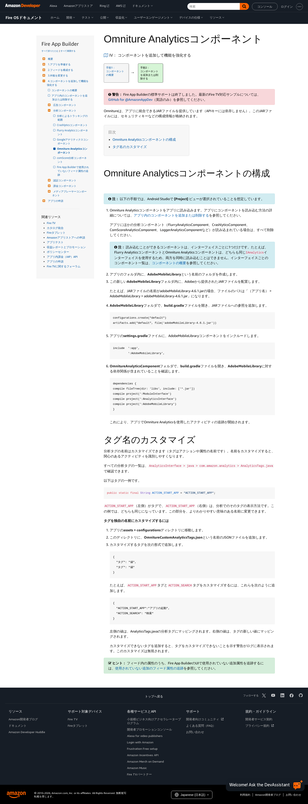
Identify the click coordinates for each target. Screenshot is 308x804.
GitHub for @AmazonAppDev (130, 99)
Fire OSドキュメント (24, 18)
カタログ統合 (55, 228)
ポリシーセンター (58, 251)
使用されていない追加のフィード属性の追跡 (149, 668)
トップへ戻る (154, 696)
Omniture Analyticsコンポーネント (72, 150)
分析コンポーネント (64, 110)
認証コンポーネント (64, 180)
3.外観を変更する (57, 75)
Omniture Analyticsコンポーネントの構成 (144, 139)
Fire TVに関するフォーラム (63, 266)
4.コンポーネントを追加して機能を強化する (68, 83)
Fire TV (51, 223)
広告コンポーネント (64, 105)
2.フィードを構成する (60, 70)
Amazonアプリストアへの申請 (66, 237)
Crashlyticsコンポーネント (73, 125)
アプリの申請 (55, 201)
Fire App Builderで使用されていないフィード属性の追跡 (73, 171)
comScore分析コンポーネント (72, 160)
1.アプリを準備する (59, 64)
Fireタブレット (56, 232)
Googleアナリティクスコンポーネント (73, 141)
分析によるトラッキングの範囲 (73, 118)
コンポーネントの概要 (64, 90)
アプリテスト (55, 242)
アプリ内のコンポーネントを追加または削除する (69, 97)
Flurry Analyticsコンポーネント (73, 132)
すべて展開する (68, 51)
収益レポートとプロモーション (66, 247)
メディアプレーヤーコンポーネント (69, 193)
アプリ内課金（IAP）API (62, 256)
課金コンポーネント (64, 186)
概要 (50, 59)
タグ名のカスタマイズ (130, 147)
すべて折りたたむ (50, 51)
